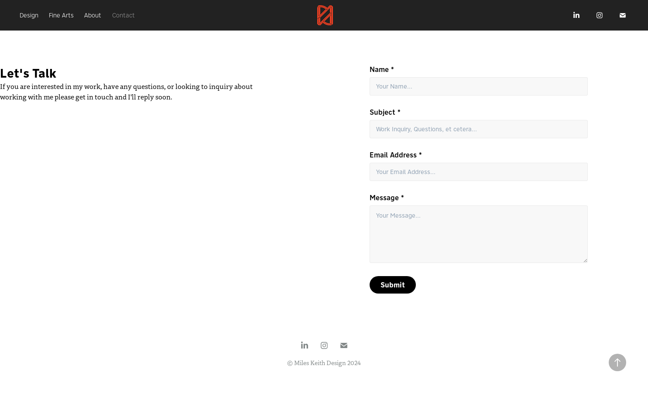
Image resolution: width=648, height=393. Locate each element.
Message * (387, 197)
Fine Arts (61, 15)
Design (29, 15)
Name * (382, 69)
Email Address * (396, 154)
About (92, 15)
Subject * (385, 112)
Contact (123, 15)
